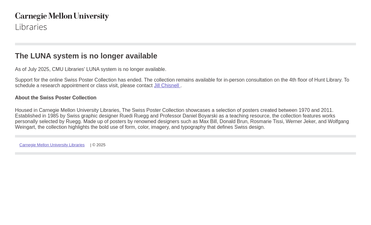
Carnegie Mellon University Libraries (52, 144)
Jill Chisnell (167, 85)
